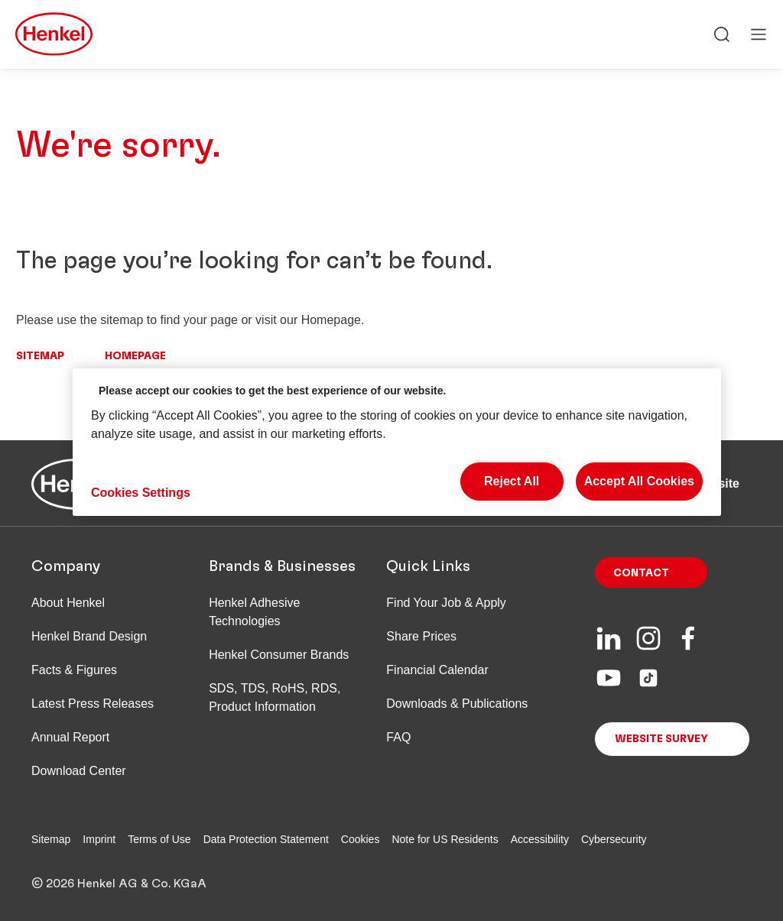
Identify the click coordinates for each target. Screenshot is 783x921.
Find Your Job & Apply (446, 602)
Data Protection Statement (266, 839)
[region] (397, 442)
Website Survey (661, 739)
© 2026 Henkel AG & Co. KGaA (118, 883)
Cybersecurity (614, 839)
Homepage (135, 356)
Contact (641, 573)
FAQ (398, 737)
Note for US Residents (445, 839)
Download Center (78, 770)
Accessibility (540, 839)
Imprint (99, 839)
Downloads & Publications (457, 703)
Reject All (511, 481)
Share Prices (421, 636)
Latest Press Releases (92, 703)
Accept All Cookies (639, 481)
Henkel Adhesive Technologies (254, 612)
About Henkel (68, 602)
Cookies (360, 839)
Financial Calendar (437, 669)
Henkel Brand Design (89, 636)
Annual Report (70, 737)
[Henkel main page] (54, 35)
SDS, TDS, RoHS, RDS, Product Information (274, 697)
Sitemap (40, 356)
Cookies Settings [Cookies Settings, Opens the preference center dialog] (140, 492)
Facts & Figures (74, 669)
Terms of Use (159, 839)
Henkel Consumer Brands (279, 654)
